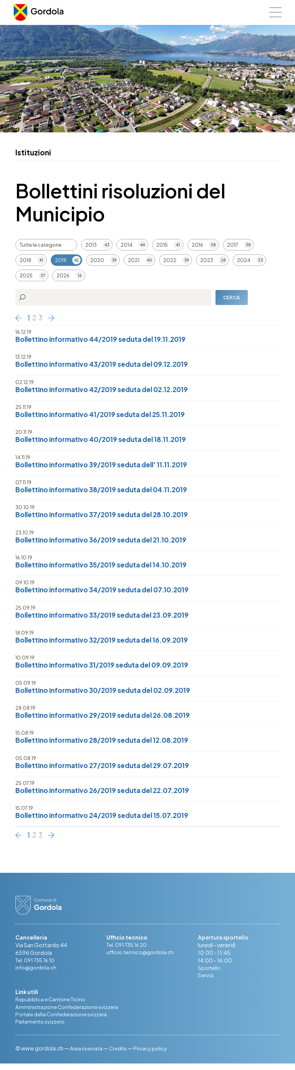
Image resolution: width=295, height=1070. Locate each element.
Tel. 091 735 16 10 (37, 965)
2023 (206, 260)
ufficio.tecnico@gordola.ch (141, 957)
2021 (133, 260)
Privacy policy (153, 1054)
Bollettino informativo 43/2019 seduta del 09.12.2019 (106, 364)
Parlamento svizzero (40, 1028)
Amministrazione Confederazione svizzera (68, 1012)
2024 (243, 260)
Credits (120, 1054)
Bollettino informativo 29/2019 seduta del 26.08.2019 (107, 719)
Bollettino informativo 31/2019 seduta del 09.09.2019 (106, 668)
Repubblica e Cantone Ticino (51, 1005)
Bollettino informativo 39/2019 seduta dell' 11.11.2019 (105, 466)
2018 (25, 260)
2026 (63, 275)
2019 (60, 260)
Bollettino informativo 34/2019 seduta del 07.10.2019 (107, 592)
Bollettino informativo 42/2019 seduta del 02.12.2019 (106, 390)
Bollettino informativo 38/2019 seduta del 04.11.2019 (106, 491)
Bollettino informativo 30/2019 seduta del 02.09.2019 (108, 693)
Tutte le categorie (40, 245)
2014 (127, 245)
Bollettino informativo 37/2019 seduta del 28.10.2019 (106, 516)
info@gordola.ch (37, 972)
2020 (97, 260)
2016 (197, 245)
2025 (26, 275)
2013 (91, 245)
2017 (232, 245)
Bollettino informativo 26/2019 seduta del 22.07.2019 (107, 795)
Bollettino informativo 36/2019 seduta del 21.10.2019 (105, 541)
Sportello (210, 972)
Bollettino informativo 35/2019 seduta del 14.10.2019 (106, 567)
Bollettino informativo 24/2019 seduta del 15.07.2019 (106, 820)
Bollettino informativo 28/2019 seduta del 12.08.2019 (106, 744)
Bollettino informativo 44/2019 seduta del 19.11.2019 (105, 339)
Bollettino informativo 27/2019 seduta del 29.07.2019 (107, 769)
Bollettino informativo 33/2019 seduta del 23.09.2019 (107, 617)
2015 (162, 245)
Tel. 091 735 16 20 (128, 949)
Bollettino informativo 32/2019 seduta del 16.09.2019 (106, 643)
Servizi (206, 980)
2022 (169, 260)
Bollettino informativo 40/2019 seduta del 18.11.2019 (105, 440)
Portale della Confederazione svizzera (62, 1020)
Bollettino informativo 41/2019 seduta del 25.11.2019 (104, 415)
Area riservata (87, 1054)
